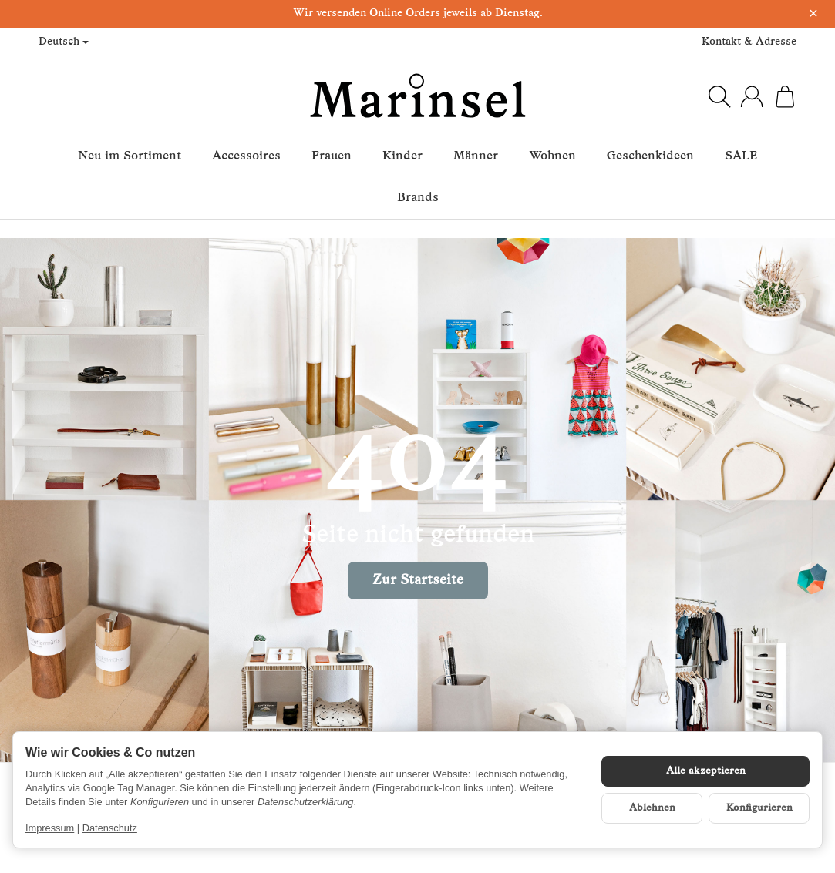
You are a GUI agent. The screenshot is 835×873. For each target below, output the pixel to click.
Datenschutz (109, 828)
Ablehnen (652, 808)
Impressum (49, 828)
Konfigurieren (759, 808)
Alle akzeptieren (706, 771)
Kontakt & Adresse (749, 42)
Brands (418, 198)
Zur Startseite (417, 580)
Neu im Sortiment (129, 156)
